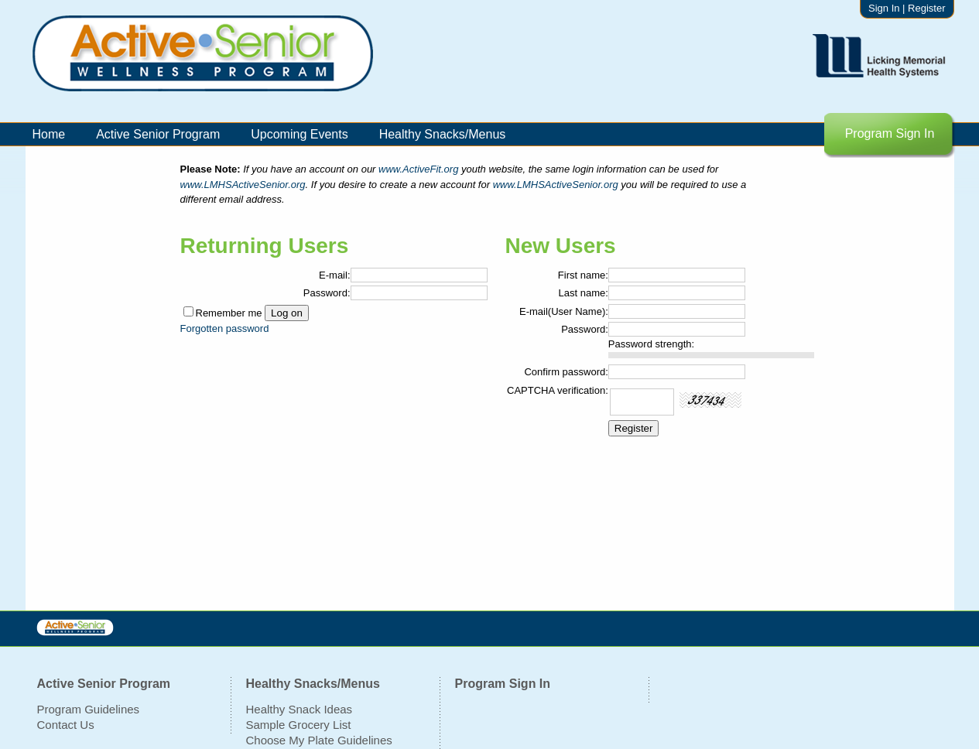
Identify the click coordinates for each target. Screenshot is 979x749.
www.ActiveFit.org (419, 169)
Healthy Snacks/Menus (442, 134)
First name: (583, 275)
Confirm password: (566, 372)
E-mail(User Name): (563, 311)
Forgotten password (224, 328)
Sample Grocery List (298, 724)
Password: (327, 293)
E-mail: (334, 275)
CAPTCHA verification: (557, 390)
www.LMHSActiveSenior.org (243, 184)
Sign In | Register (906, 8)
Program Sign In (890, 133)
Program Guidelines (88, 709)
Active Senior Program (158, 134)
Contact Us (65, 724)
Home (49, 134)
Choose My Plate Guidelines (319, 740)
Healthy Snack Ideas (299, 709)
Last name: (583, 293)
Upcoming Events (299, 134)
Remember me (229, 313)
